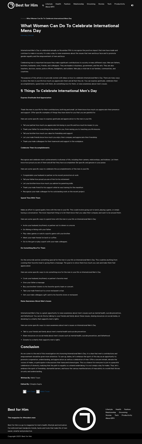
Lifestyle (48, 4)
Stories (101, 4)
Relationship (79, 4)
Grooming (91, 4)
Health (58, 4)
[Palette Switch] (132, 5)
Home (23, 18)
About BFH (49, 7)
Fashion (67, 4)
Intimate (24, 35)
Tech (109, 4)
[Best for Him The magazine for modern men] (23, 5)
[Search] (43, 5)
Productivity (120, 4)
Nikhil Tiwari (45, 396)
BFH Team (31, 396)
